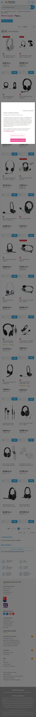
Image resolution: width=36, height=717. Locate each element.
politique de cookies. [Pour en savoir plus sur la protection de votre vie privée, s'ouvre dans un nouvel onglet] (10, 131)
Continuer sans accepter (28, 110)
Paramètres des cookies (17, 135)
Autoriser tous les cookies (18, 140)
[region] (18, 123)
